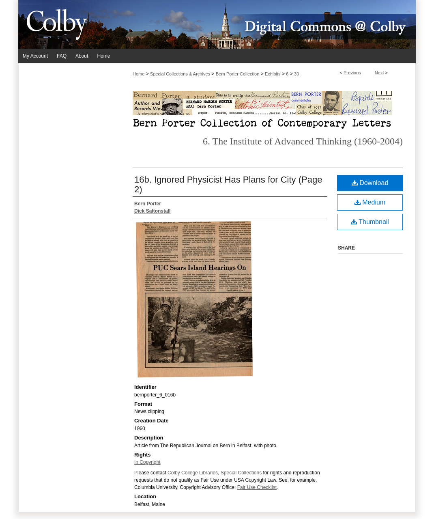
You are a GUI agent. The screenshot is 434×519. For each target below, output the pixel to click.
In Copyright (147, 462)
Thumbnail (370, 221)
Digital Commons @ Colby (266, 24)
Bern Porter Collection (238, 73)
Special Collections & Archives (180, 73)
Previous (352, 72)
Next (379, 72)
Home (138, 73)
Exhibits (273, 73)
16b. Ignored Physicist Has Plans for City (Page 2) (228, 184)
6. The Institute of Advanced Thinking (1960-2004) (303, 141)
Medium (370, 202)
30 (296, 73)
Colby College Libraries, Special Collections (215, 473)
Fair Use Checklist (257, 487)
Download (370, 182)
